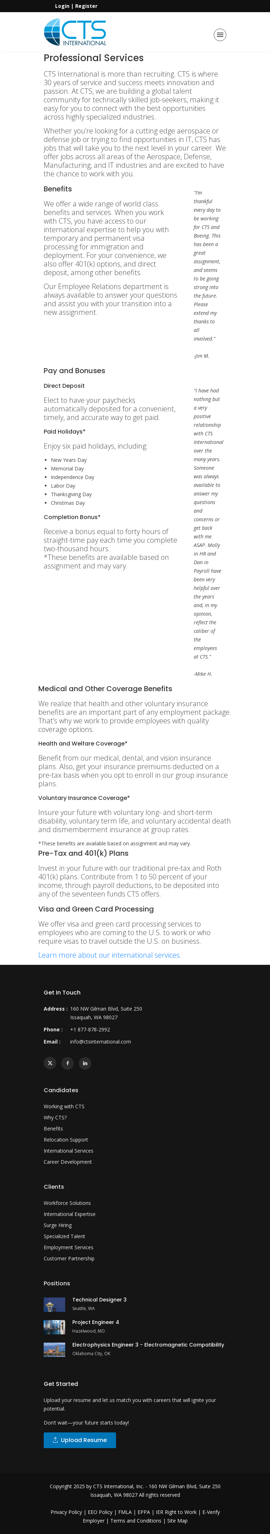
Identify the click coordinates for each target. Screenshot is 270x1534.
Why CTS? (55, 1117)
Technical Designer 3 (99, 1299)
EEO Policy (100, 1512)
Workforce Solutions (67, 1203)
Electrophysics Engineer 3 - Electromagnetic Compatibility (148, 1344)
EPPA (144, 1512)
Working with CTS (64, 1106)
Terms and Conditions (135, 1520)
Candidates (61, 1090)
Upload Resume (80, 1440)
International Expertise (70, 1214)
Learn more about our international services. (110, 955)
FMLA (125, 1512)
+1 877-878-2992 (90, 1029)
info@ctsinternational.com (100, 1041)
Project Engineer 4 (95, 1322)
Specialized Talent (64, 1236)
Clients (54, 1187)
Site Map (177, 1520)
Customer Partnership (69, 1258)
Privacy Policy (66, 1512)
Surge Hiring (58, 1225)
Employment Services (68, 1247)
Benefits (53, 1128)
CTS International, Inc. (118, 1486)
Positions (57, 1283)
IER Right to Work (176, 1512)
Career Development (68, 1161)
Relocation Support (66, 1139)
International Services (68, 1150)
